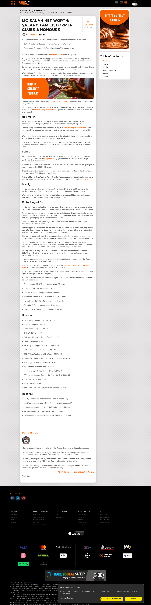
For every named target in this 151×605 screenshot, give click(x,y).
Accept (133, 598)
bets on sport (56, 55)
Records (106, 76)
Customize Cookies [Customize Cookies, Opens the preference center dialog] (66, 598)
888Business (41, 11)
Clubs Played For (109, 70)
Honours (106, 73)
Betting (23, 11)
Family (105, 67)
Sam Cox (32, 34)
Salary (105, 64)
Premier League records (44, 110)
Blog (31, 11)
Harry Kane (47, 159)
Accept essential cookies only (111, 598)
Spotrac (85, 179)
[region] (101, 593)
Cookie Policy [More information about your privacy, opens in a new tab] (65, 594)
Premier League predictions (74, 128)
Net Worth (107, 61)
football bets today (59, 101)
